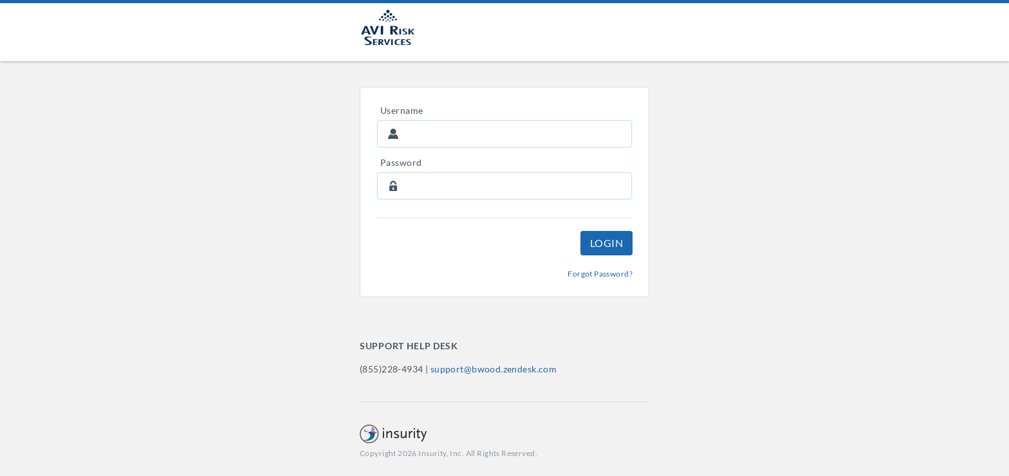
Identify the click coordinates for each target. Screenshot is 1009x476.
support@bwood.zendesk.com (493, 368)
